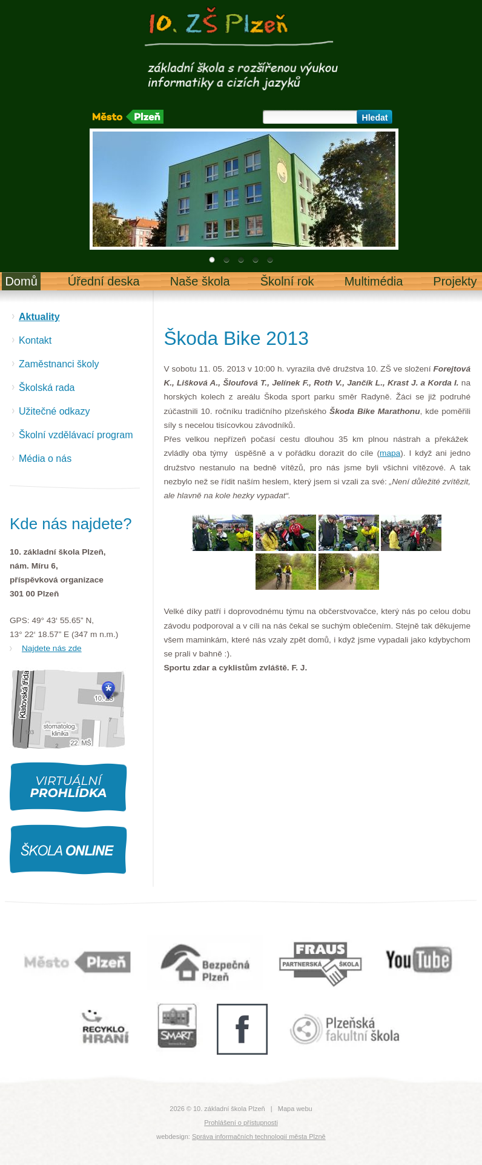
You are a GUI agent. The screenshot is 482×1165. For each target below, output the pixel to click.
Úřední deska (104, 281)
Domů (21, 281)
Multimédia (374, 281)
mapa (390, 453)
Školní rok (287, 281)
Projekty (455, 281)
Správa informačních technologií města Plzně (259, 1136)
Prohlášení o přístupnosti (241, 1122)
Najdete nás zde (52, 648)
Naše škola (200, 281)
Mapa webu (295, 1108)
